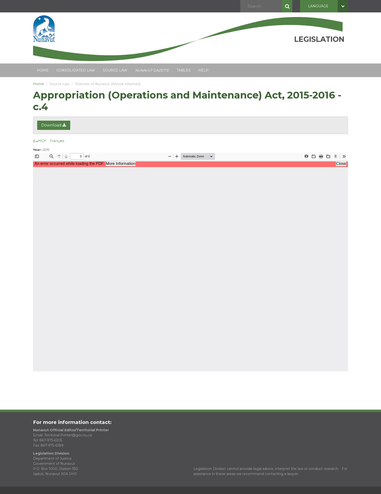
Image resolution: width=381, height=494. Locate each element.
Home (43, 70)
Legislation (319, 39)
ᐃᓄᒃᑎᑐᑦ (39, 141)
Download (53, 125)
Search (287, 6)
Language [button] (328, 6)
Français (57, 141)
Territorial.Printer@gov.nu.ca (68, 435)
